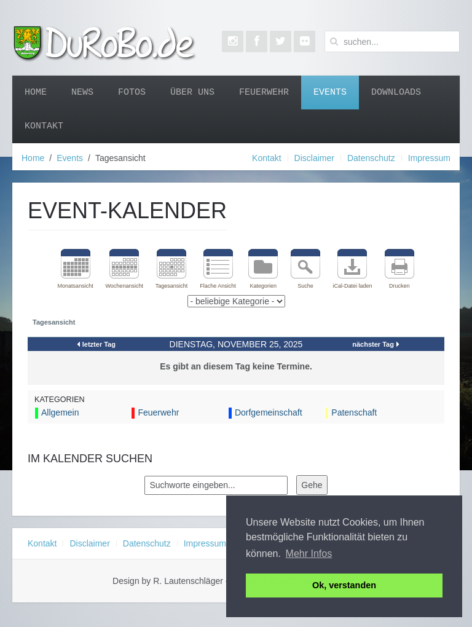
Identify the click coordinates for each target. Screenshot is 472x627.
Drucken (399, 286)
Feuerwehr (264, 92)
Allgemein (60, 412)
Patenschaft (354, 412)
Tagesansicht (171, 286)
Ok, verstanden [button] (344, 585)
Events (330, 92)
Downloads (396, 92)
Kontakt (44, 126)
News (82, 92)
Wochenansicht (124, 286)
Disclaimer (314, 158)
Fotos (132, 92)
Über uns (192, 92)
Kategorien (263, 286)
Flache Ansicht (218, 286)
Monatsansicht (75, 286)
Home (36, 92)
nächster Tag (373, 344)
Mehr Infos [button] (309, 553)
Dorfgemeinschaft (268, 412)
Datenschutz (371, 158)
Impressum (429, 158)
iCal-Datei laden (352, 286)
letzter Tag (99, 344)
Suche (305, 286)
